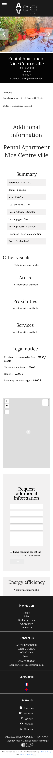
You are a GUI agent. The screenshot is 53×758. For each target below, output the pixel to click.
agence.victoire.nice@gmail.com (26, 664)
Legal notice (41, 736)
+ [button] (7, 401)
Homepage (8, 92)
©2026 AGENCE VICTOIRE (19, 736)
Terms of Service (26, 754)
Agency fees (13, 740)
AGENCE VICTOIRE (26, 645)
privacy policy (17, 555)
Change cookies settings (35, 740)
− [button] (7, 406)
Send (17, 561)
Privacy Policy (46, 752)
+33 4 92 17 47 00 (26, 661)
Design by (27, 745)
